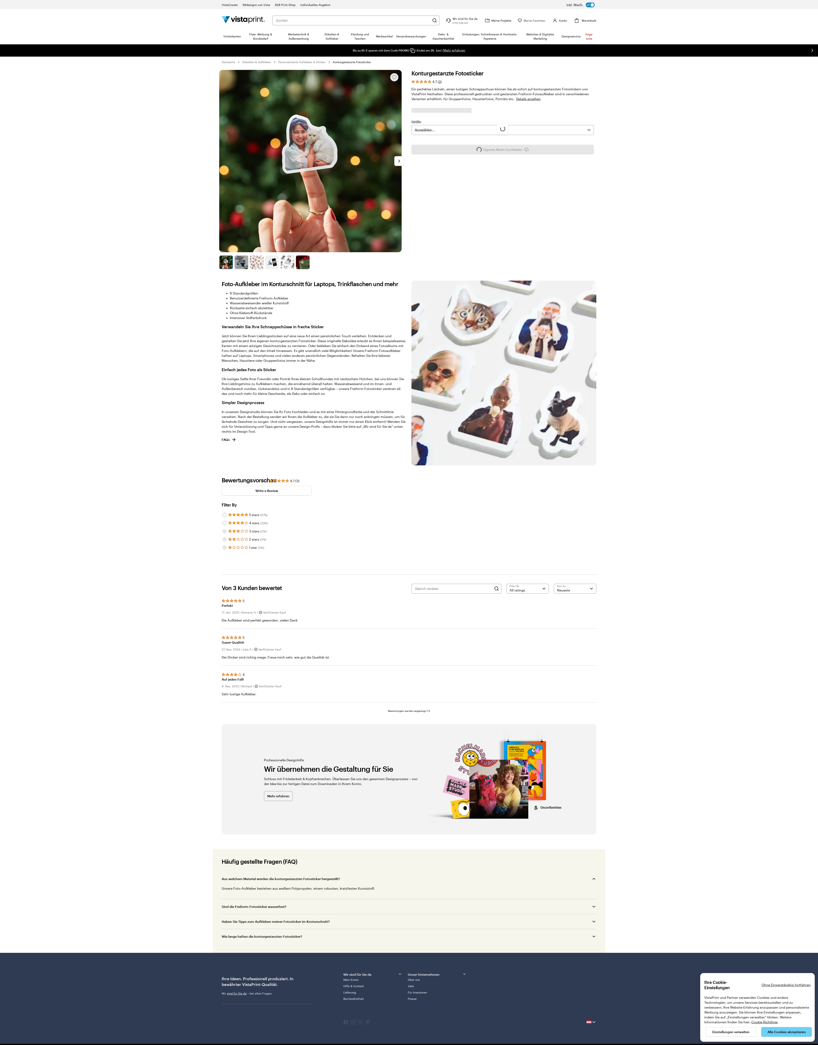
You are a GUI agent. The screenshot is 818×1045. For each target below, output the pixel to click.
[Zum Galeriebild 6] (303, 262)
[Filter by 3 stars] (224, 531)
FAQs (229, 439)
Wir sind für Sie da (372, 974)
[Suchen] (434, 20)
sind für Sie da (237, 993)
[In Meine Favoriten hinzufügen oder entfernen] (394, 77)
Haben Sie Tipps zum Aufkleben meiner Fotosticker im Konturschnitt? (276, 921)
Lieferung (349, 992)
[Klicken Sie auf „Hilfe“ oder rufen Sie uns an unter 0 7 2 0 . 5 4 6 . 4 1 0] (461, 20)
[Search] (496, 589)
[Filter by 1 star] (224, 547)
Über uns (414, 979)
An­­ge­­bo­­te (589, 36)
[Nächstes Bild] (812, 50)
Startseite (228, 62)
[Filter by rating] (527, 589)
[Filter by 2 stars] (224, 539)
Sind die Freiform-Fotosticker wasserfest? (254, 906)
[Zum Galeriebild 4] (272, 262)
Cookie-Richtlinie (764, 1022)
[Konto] (559, 20)
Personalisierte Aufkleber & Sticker (301, 62)
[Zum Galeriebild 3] (257, 262)
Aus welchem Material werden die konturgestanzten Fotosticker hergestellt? (281, 879)
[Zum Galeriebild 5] (287, 262)
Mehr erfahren (454, 50)
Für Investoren (417, 992)
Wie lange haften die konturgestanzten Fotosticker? (262, 936)
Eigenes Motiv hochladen (503, 166)
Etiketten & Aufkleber (256, 62)
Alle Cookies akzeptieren (786, 1032)
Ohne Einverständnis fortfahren (786, 985)
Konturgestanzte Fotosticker (352, 62)
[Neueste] (575, 589)
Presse (412, 998)
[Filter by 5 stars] (224, 515)
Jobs (411, 986)
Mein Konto (351, 979)
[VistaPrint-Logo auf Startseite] (243, 20)
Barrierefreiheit (353, 998)
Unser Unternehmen (437, 974)
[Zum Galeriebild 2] (241, 262)
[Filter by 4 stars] (224, 523)
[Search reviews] (453, 588)
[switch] (580, 4)
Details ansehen (528, 99)
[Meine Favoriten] (531, 20)
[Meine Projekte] (497, 20)
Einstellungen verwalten (730, 1032)
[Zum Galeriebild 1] (226, 262)
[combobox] (353, 20)
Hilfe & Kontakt (353, 986)
